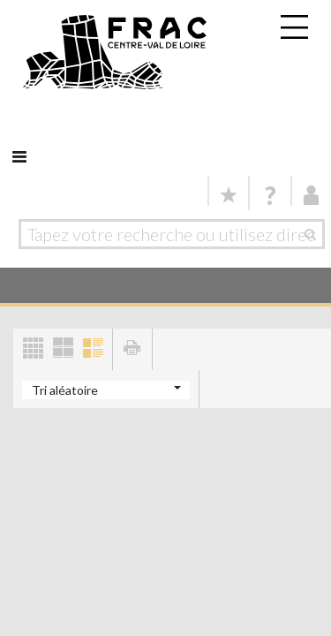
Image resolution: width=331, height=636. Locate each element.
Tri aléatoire (65, 390)
